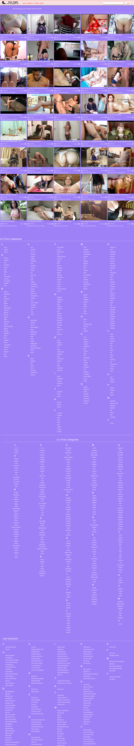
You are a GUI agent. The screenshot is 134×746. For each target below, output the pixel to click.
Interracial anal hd (62, 608)
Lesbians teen (61, 652)
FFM (58, 211)
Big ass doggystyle (10, 653)
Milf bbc (59, 665)
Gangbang (60, 247)
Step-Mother (87, 232)
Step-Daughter (34, 275)
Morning (86, 230)
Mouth (85, 234)
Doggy (32, 289)
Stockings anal (87, 665)
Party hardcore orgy (88, 597)
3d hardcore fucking (10, 595)
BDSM (3, 119)
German (59, 254)
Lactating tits (60, 643)
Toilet (111, 303)
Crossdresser (5, 92)
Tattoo (111, 284)
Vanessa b (112, 601)
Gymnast (59, 282)
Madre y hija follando (62, 658)
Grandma (59, 268)
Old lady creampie (62, 712)
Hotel (58, 313)
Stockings (37, 39)
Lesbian (59, 375)
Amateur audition (9, 603)
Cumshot (94, 172)
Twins (111, 319)
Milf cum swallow (61, 672)
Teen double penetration (89, 691)
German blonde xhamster (38, 667)
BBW (57, 39)
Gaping (59, 249)
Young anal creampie (115, 624)
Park (85, 296)
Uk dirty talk (112, 595)
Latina (58, 370)
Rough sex (86, 619)
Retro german (87, 617)
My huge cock (61, 693)
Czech (32, 262)
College (90, 172)
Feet (58, 202)
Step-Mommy (87, 223)
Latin (58, 368)
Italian (58, 333)
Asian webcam (9, 633)
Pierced (86, 310)
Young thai (112, 627)
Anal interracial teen (10, 615)
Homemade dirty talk (36, 720)
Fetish (58, 209)
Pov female (86, 608)
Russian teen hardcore (89, 626)
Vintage (91, 92)
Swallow (112, 271)
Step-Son (112, 241)
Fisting (59, 220)
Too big (85, 717)
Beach (5, 253)
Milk (85, 216)
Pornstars (86, 315)
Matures (13, 92)
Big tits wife (8, 683)
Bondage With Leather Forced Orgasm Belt (11, 114)
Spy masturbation (88, 660)
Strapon (112, 262)
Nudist (85, 254)
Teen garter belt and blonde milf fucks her (38, 88)
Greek (58, 275)
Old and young (87, 272)
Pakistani (86, 289)
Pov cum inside (87, 606)
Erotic (32, 313)
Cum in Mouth (34, 250)
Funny (58, 239)
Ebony (32, 306)
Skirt (33, 39)
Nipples (86, 249)
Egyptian (33, 309)
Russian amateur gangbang (90, 621)
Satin (111, 197)
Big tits (60, 39)
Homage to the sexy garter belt (61, 61)
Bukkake (6, 299)
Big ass (6, 260)
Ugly (111, 325)
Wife (111, 362)
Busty (5, 304)
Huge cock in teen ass (37, 729)
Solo (111, 239)
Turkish (112, 314)
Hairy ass (33, 690)
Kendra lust (60, 637)
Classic (32, 218)
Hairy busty (34, 694)
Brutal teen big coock (10, 692)
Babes (61, 172)
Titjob (111, 298)
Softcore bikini (87, 651)
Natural (85, 245)
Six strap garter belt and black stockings (64, 34)
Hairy (58, 288)
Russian (86, 351)
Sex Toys (112, 206)
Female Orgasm (61, 204)
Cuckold (33, 246)
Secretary (112, 202)
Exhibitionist (34, 320)
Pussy (85, 329)
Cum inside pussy (36, 613)
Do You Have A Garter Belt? (114, 114)
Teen (9, 145)
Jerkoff (59, 344)
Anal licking (8, 617)
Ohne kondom (61, 707)
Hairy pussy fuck (35, 685)
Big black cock (9, 651)
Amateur (31, 65)
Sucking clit (86, 667)
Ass (5, 222)
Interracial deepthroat (63, 613)
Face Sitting (60, 195)
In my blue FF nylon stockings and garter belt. (39, 61)
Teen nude (86, 696)
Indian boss (60, 597)
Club (32, 225)
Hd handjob (34, 708)
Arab (34, 65)
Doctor (32, 286)
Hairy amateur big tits (37, 687)
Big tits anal (8, 674)
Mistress (86, 218)
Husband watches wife (37, 736)
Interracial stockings (62, 618)
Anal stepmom (9, 619)
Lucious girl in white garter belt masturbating (119, 168)
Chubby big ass (35, 599)
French (59, 232)
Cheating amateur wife (37, 597)
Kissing (59, 350)
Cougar (32, 236)
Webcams (12, 65)
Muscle (85, 236)
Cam (32, 195)
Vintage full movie (114, 603)
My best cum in (61, 688)
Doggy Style (34, 291)
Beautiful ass (8, 646)
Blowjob (63, 92)
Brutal (5, 297)
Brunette (7, 39)
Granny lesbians (35, 679)
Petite (85, 308)
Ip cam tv (59, 622)
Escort (32, 316)
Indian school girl (61, 602)
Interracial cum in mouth (63, 611)
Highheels (59, 302)
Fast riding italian (35, 647)
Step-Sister (113, 220)
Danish (32, 273)
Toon (111, 305)
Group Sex (60, 277)
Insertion (59, 329)
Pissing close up (87, 602)
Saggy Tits (113, 195)
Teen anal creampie (88, 680)
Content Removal (77, 742)
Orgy (85, 276)
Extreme (33, 323)
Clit (31, 220)
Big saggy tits (8, 671)
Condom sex (34, 234)
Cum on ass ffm (35, 615)
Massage (86, 197)
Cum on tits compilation (37, 618)
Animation (6, 213)
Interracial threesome (63, 620)
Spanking (8, 172)
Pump (85, 326)
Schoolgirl (112, 200)
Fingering (59, 216)
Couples (33, 239)
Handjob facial (35, 704)
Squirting (112, 257)
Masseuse (86, 200)
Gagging (34, 92)
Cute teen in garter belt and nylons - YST (10, 141)
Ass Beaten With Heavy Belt (34, 168)
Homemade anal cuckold (37, 717)
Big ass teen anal (9, 655)
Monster (86, 227)
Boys (5, 286)
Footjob (59, 227)
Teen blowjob (86, 684)
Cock (32, 227)
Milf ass (59, 663)
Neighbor (86, 247)
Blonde (63, 39)
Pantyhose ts (86, 595)
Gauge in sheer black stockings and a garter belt (66, 114)
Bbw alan (7, 641)
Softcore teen (86, 653)
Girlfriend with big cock (37, 674)
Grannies (59, 273)
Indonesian (60, 326)
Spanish (112, 243)
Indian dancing (61, 599)
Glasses (59, 263)
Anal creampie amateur (11, 610)
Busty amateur (9, 695)
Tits (111, 300)
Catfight (33, 206)
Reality (85, 335)
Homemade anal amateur (38, 715)
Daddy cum (34, 624)
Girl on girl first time (36, 672)
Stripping (112, 264)
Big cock (6, 262)
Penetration (87, 305)
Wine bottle (112, 618)
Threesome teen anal (89, 712)
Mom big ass (60, 681)
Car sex (33, 200)
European (11, 39)
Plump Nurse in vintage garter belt (116, 61)
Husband (59, 318)
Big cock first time (10, 665)
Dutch (32, 300)
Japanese (59, 339)
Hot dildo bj (34, 724)
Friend (59, 234)
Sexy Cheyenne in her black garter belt (10, 61)
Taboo (111, 282)
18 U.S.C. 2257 (84, 742)
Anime (5, 215)
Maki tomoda (60, 660)
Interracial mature (62, 615)
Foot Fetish (60, 225)
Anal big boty (8, 605)
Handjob (59, 290)
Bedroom (85, 65)
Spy (111, 253)
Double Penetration (36, 296)
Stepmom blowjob (88, 662)
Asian (111, 92)
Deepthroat (33, 279)
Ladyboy (59, 363)
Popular (37, 3)
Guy (58, 279)
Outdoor (86, 279)
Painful (85, 287)
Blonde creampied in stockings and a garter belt (93, 141)
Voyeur (112, 342)
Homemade (60, 306)
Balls (5, 244)
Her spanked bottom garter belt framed (10, 168)
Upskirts (112, 329)
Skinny (119, 145)
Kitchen (59, 352)
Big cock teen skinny (10, 667)
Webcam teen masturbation (116, 609)
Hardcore (59, 292)
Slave (111, 227)
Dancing (33, 270)
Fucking (89, 65)
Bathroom (6, 246)
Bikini (5, 267)
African (6, 206)
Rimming (86, 342)
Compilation (34, 232)
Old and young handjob (63, 710)
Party (85, 301)
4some (6, 200)
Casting (33, 204)
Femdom (61, 145)
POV (85, 317)
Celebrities (33, 209)
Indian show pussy (62, 604)
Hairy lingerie (34, 697)
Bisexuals (6, 269)
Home (24, 3)
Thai (111, 293)
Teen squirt (86, 708)
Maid (85, 195)
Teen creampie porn (88, 689)
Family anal (34, 645)
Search (128, 3)
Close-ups (65, 172)
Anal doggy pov (9, 612)
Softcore (112, 236)
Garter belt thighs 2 (112, 88)
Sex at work (86, 632)
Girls (116, 145)
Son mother (86, 658)
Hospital (59, 309)
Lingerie (87, 39)
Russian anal (86, 624)
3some (57, 92)
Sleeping (112, 230)
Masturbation (92, 39)
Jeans (58, 342)
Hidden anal (34, 710)
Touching (112, 307)
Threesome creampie (89, 710)
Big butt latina (9, 658)
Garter (30, 39)
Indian (58, 324)
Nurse (85, 259)
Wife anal (111, 611)
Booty (5, 283)
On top (59, 717)
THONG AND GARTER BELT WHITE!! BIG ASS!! (65, 168)
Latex (58, 365)
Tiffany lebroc (86, 714)
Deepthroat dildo (35, 628)
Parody (85, 299)
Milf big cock (60, 667)
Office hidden (60, 705)
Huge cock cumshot (36, 727)
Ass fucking (7, 224)
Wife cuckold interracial (115, 614)
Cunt (32, 257)
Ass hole (6, 226)
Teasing (112, 289)
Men (85, 206)
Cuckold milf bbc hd (36, 608)
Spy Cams (113, 255)
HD (33, 172)
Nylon (85, 261)
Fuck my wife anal (36, 657)
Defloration (33, 282)
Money (85, 225)
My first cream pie (62, 691)
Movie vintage (61, 686)
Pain (85, 285)
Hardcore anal (35, 706)
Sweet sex (86, 671)
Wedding (112, 355)
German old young (36, 670)
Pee (85, 303)
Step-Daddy (34, 268)
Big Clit (36, 119)
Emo (32, 311)
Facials (59, 197)
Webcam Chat (114, 351)
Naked (85, 243)
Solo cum (85, 655)
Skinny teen (86, 637)
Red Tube (50, 90)
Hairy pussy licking (36, 699)
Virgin (111, 340)
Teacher (112, 286)
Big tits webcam (9, 681)
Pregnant (86, 319)
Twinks (112, 316)
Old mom (59, 714)
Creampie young (35, 606)
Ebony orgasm (35, 639)
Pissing (85, 312)
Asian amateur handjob (11, 621)
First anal (33, 652)
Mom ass (59, 679)
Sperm (112, 248)
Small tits (112, 232)
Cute (87, 119)
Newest (42, 3)
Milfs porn (60, 677)
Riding (85, 339)
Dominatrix (90, 119)
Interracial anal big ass (63, 606)
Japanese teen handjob (63, 628)
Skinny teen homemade (89, 641)
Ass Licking (7, 229)
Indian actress (61, 595)
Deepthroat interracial (37, 631)
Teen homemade (87, 694)
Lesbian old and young (63, 647)
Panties (86, 292)
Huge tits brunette (36, 734)
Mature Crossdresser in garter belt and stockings (13, 88)
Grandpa (59, 270)
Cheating (33, 213)
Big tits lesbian (9, 676)
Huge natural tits (35, 731)
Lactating (59, 361)
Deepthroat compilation (37, 626)
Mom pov (59, 684)
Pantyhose (69, 145)
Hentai (59, 297)
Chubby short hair (36, 602)
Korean (59, 355)
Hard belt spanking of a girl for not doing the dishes (40, 114)
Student (112, 266)
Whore (112, 360)
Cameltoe (33, 197)
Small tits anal (87, 648)
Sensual (112, 204)
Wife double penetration (115, 616)
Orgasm (15, 119)
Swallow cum (86, 669)
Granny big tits (35, 677)
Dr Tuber (77, 90)
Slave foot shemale (88, 646)
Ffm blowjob (34, 650)
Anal (60, 92)
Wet (111, 358)
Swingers (112, 276)
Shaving (112, 211)
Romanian (86, 346)
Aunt (5, 233)
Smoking (112, 234)
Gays (58, 252)
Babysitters (7, 242)
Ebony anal (34, 637)
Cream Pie (88, 145)
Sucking (112, 269)
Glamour (59, 261)
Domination (34, 293)
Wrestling (112, 365)
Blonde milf (8, 688)
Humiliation (35, 145)
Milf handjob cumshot (63, 674)
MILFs (85, 213)
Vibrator (112, 336)
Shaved (112, 209)
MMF (85, 220)
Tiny (111, 296)
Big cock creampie (10, 662)
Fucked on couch (35, 659)
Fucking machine (61, 236)
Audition (6, 231)
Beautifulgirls (115, 92)
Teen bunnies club (88, 687)
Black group (8, 685)
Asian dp (7, 628)
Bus (5, 302)
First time (59, 218)
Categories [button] (30, 3)
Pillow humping (87, 599)
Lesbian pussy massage (63, 650)
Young (111, 371)
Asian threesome (9, 631)
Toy (111, 310)
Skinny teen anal (87, 639)
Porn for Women (37, 172)
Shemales (112, 213)
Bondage (7, 119)
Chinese (33, 216)
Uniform (112, 327)
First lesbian (34, 654)
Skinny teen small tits (89, 644)
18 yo (3, 39)
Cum (32, 248)
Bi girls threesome (10, 648)
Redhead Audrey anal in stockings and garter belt (66, 88)
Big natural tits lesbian (11, 669)
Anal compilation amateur (12, 608)
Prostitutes (86, 322)
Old (84, 269)
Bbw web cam (9, 644)
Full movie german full (37, 661)
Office (85, 267)
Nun (85, 256)
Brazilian (6, 288)
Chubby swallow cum (37, 604)
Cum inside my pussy (37, 611)
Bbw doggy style (9, 639)
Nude (85, 252)
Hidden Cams (60, 299)
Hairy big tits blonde (36, 692)
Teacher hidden (87, 678)
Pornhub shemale (88, 604)
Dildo (32, 284)
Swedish (112, 273)
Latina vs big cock (62, 645)
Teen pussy (86, 703)
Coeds (30, 145)
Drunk (32, 298)
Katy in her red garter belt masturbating (90, 34)
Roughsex (86, 349)
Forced (11, 119)
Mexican (86, 209)
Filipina (59, 213)
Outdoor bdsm (61, 719)
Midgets (86, 211)
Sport (111, 250)
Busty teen (8, 697)
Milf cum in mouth (62, 670)
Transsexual (113, 312)
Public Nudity (87, 324)
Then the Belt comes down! (34, 141)
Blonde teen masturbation (12, 690)
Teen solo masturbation (89, 705)
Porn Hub (103, 63)
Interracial (59, 331)
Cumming (33, 253)
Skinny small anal (88, 634)
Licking (59, 377)
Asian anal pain (9, 624)
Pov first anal (86, 611)
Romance (86, 344)
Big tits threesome (10, 678)
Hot (58, 311)
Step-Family (60, 200)
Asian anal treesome (10, 626)
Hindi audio (34, 713)
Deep (32, 277)
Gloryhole (59, 266)
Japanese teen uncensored (64, 631)
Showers (112, 216)
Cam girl (33, 595)
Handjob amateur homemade (39, 701)
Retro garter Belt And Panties (115, 34)
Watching (112, 349)
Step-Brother (7, 292)
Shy (111, 218)
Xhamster (23, 37)
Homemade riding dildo (37, 722)
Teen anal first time (88, 682)
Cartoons (33, 202)
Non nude (60, 699)
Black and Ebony (8, 274)
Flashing (59, 223)
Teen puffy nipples (88, 701)
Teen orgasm (86, 698)
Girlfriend (59, 256)
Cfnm (32, 211)
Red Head (86, 337)
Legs (58, 372)
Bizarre (6, 272)
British (67, 39)
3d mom (7, 597)
